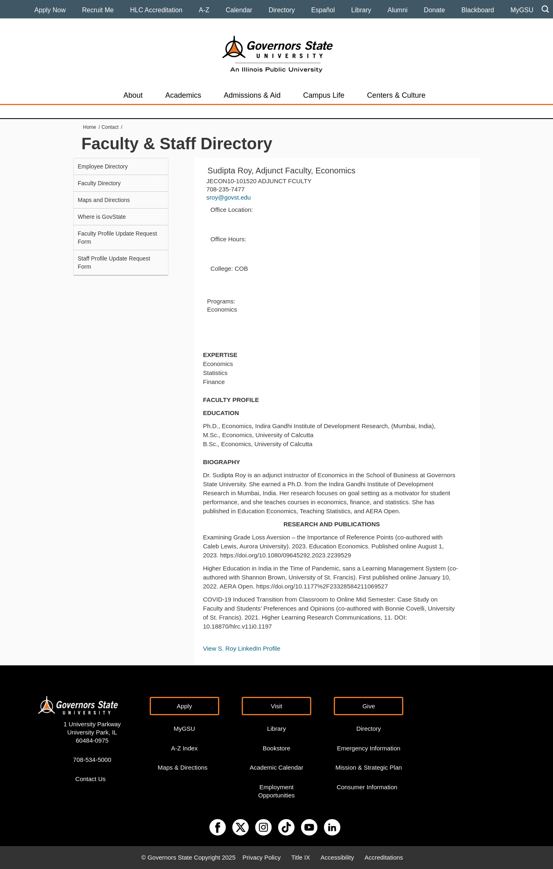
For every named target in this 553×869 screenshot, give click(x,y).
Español (323, 10)
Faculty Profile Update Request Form (117, 237)
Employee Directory (103, 166)
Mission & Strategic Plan (368, 767)
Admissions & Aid (252, 95)
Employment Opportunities (276, 791)
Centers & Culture (396, 95)
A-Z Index (184, 748)
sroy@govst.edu (229, 197)
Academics (183, 95)
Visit (276, 706)
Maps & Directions (183, 767)
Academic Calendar (276, 767)
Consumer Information (367, 787)
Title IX (300, 857)
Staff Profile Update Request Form (114, 262)
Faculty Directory (99, 183)
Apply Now (49, 10)
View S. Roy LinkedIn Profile (242, 648)
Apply (184, 706)
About (133, 95)
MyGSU (521, 10)
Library (361, 10)
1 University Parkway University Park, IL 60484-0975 (92, 732)
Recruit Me (98, 10)
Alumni (397, 10)
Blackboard (477, 10)
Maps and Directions (104, 200)
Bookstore (276, 748)
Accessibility (337, 857)
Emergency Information (368, 748)
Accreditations (383, 857)
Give (368, 706)
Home (89, 127)
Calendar (239, 10)
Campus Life (323, 95)
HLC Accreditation (156, 10)
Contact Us (90, 778)
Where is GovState (102, 216)
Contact (109, 127)
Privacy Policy (262, 857)
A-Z (204, 10)
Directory (282, 10)
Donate (434, 10)
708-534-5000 (92, 759)
